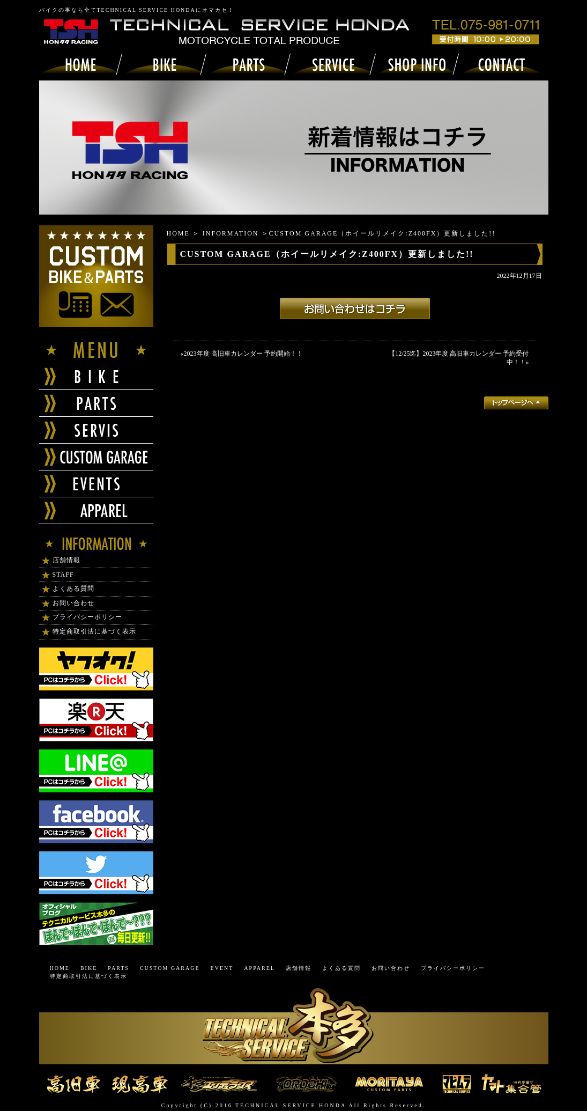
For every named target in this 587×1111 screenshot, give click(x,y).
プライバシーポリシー (87, 617)
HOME (178, 233)
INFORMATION (231, 233)
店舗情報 (66, 560)
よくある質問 (73, 588)
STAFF (63, 574)
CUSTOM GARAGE (170, 968)
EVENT (222, 968)
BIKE (88, 968)
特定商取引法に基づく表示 (94, 631)
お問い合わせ (73, 603)
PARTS (118, 968)
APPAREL (259, 968)
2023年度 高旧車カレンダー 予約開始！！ (243, 353)
